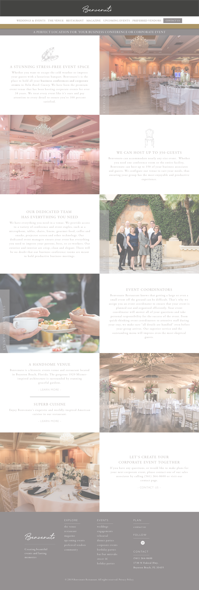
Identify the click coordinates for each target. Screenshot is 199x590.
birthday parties (106, 550)
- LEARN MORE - (49, 389)
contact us (139, 527)
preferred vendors (75, 545)
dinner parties (105, 540)
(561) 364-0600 (155, 476)
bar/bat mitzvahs (107, 554)
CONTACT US (173, 20)
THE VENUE (56, 20)
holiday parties (106, 563)
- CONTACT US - (149, 487)
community (71, 550)
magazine (69, 536)
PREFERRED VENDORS (146, 20)
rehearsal (102, 536)
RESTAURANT (75, 20)
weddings (102, 527)
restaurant (70, 531)
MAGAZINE (93, 20)
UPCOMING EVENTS (116, 20)
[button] (31, 20)
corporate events (107, 545)
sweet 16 (102, 559)
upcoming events (74, 540)
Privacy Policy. (126, 579)
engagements (105, 531)
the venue (70, 527)
